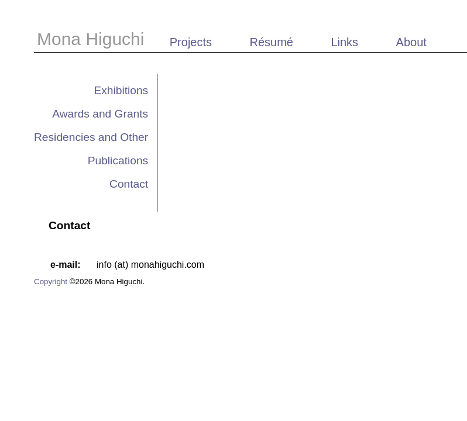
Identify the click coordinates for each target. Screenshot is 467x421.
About (411, 42)
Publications (118, 160)
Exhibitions (121, 90)
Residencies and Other (91, 137)
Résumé (271, 42)
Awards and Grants (100, 114)
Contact (128, 184)
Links (344, 42)
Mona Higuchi (93, 39)
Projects (191, 42)
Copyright (50, 281)
